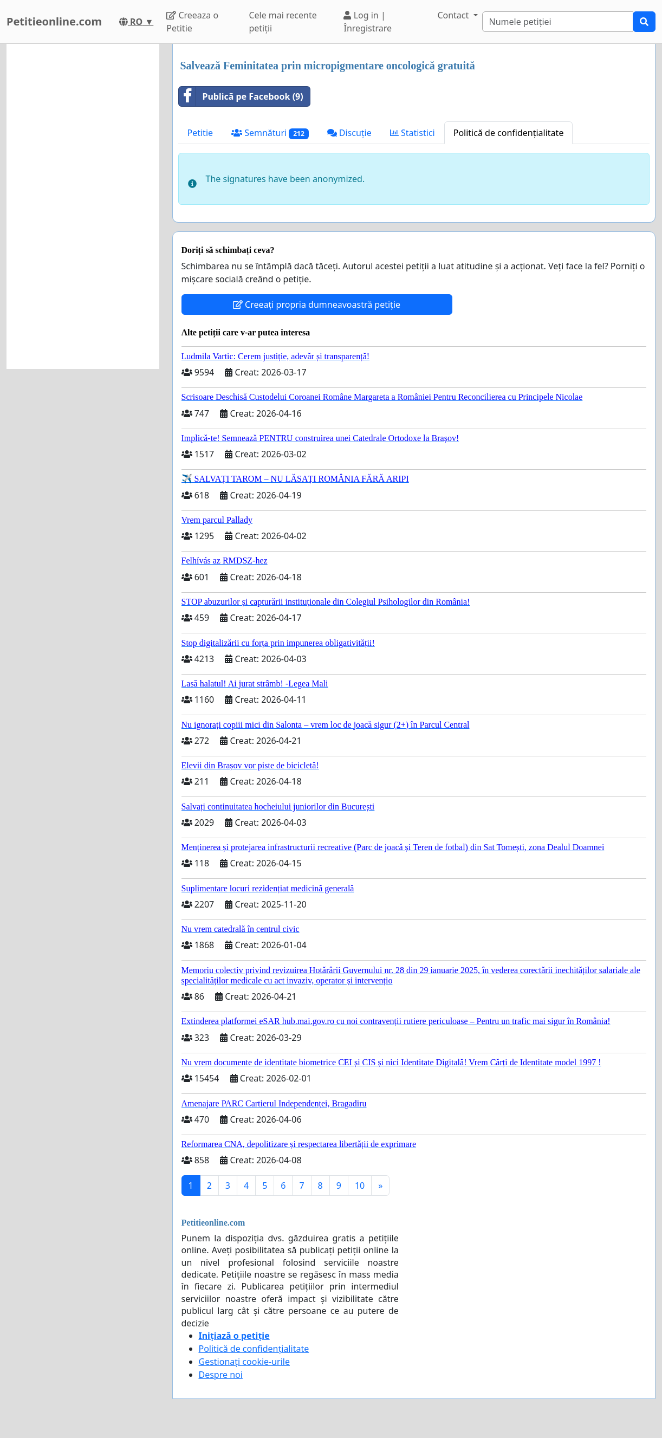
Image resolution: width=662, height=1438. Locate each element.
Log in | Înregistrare (367, 21)
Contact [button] (454, 15)
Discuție (349, 133)
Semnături (270, 133)
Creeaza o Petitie (192, 21)
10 (360, 1185)
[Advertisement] (83, 206)
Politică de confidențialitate (508, 133)
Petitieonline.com (54, 21)
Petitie (200, 133)
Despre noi (221, 1375)
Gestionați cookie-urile (244, 1362)
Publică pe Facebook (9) (241, 96)
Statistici (412, 133)
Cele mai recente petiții (282, 21)
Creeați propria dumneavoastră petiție (316, 304)
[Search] (557, 21)
